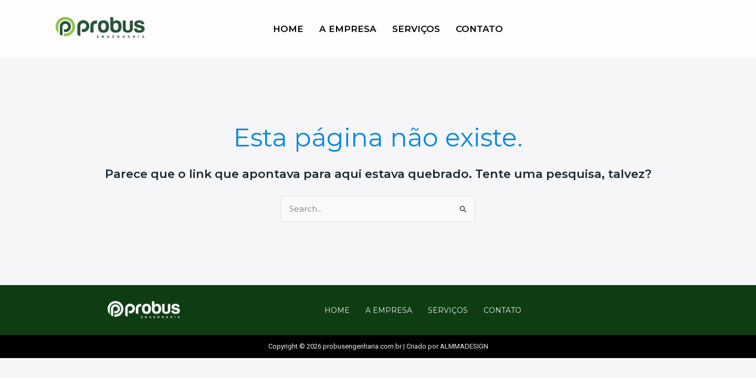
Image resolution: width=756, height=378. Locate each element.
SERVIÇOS (416, 29)
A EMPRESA (347, 29)
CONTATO (479, 29)
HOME (288, 29)
